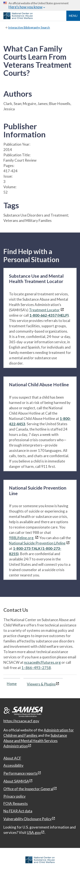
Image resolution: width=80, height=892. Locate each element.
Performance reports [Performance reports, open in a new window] (20, 773)
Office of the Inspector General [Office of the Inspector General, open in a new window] (28, 789)
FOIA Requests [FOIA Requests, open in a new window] (15, 803)
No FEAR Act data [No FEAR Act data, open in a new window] (17, 811)
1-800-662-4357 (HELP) (49, 315)
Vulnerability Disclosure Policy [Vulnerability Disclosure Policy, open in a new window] (27, 819)
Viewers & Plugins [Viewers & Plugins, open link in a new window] (41, 684)
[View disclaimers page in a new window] (62, 310)
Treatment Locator (44, 310)
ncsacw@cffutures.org (42, 662)
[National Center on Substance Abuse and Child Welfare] (18, 18)
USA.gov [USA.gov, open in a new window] (34, 832)
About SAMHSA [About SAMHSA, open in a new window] (16, 781)
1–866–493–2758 (36, 667)
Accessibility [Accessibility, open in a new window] (13, 765)
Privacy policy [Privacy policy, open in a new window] (14, 796)
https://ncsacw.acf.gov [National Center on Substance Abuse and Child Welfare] (21, 721)
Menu (73, 15)
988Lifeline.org (21, 538)
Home (12, 683)
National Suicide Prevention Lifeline (37, 543)
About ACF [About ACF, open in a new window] (12, 758)
